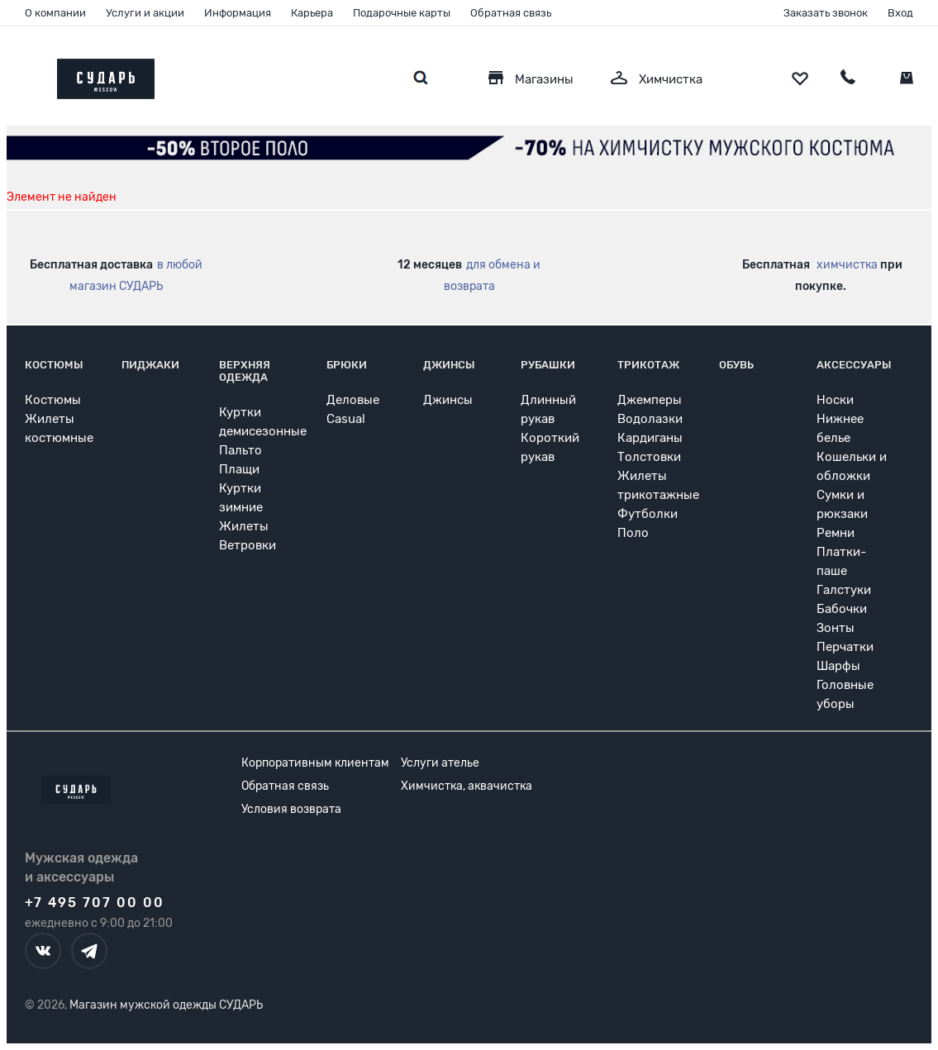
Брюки (346, 365)
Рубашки (548, 365)
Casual (345, 418)
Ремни (836, 532)
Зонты (836, 627)
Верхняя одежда (244, 371)
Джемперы (649, 399)
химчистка (847, 265)
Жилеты (244, 526)
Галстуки (844, 589)
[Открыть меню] (25, 74)
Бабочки (842, 608)
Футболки (647, 513)
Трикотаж (648, 365)
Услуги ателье (440, 763)
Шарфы (838, 665)
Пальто (240, 450)
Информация (237, 13)
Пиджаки (150, 365)
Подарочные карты (401, 13)
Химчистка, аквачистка (466, 786)
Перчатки (845, 646)
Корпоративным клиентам (315, 763)
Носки (835, 399)
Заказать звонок (825, 12)
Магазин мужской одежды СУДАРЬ (166, 1005)
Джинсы (449, 365)
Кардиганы (650, 437)
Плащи (239, 469)
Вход (900, 12)
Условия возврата (291, 809)
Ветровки (247, 545)
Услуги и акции (145, 13)
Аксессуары (854, 365)
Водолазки (650, 418)
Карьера (312, 13)
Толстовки (649, 456)
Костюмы (54, 365)
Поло (633, 532)
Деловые (352, 399)
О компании (55, 13)
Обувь (736, 365)
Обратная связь (510, 13)
